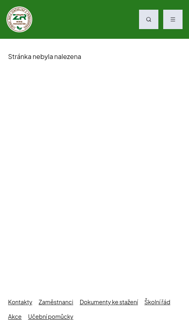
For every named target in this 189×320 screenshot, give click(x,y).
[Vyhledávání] (148, 19)
